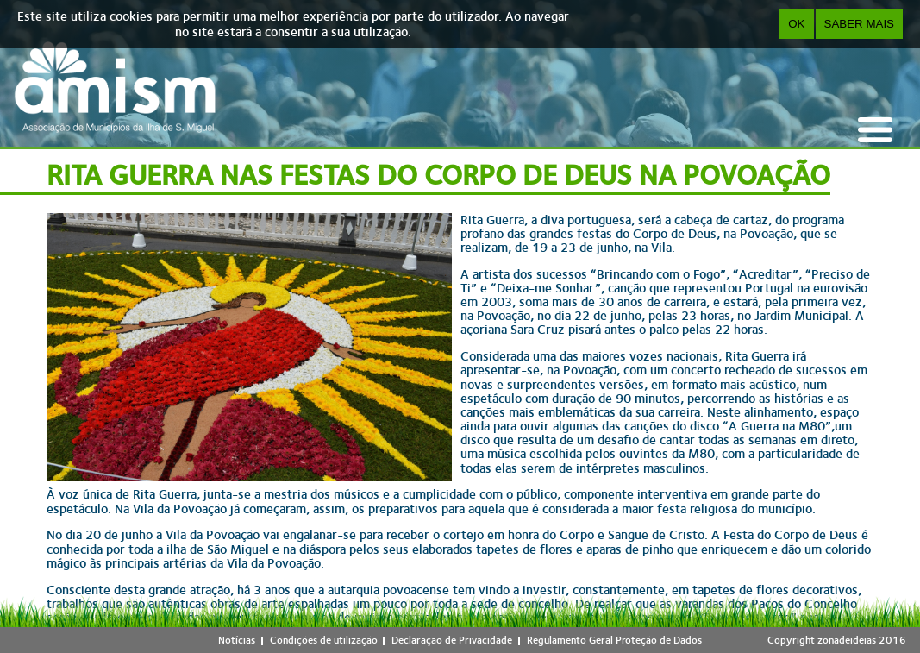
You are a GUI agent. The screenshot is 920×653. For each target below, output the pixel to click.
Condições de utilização (324, 640)
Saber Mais (859, 23)
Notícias (236, 640)
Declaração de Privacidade (451, 640)
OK (796, 23)
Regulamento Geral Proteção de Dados (614, 640)
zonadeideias (846, 640)
